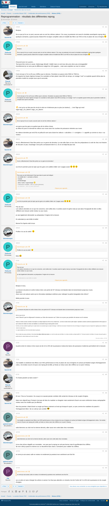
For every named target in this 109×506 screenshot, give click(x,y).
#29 (106, 228)
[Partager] (103, 27)
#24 (106, 89)
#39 (106, 451)
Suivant (20, 23)
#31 (106, 260)
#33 (106, 342)
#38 (106, 432)
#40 (106, 467)
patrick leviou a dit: (22, 436)
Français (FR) (6, 500)
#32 (106, 302)
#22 (106, 42)
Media (33, 6)
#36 (106, 393)
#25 (106, 114)
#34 (106, 359)
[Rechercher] (102, 6)
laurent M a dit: (21, 46)
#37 (106, 413)
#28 (106, 194)
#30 (106, 243)
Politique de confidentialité (87, 500)
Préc (4, 23)
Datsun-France (55, 6)
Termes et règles (74, 500)
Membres (43, 6)
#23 (106, 70)
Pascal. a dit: (20, 93)
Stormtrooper (6, 19)
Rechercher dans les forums (22, 10)
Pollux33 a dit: (21, 264)
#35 (106, 374)
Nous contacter (63, 500)
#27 (106, 154)
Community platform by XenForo (44, 504)
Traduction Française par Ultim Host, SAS (70, 504)
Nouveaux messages (7, 10)
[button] (28, 6)
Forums (13, 6)
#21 (106, 27)
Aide (98, 500)
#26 (106, 139)
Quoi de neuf (22, 6)
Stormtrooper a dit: (22, 172)
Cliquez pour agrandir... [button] (61, 188)
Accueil (4, 6)
